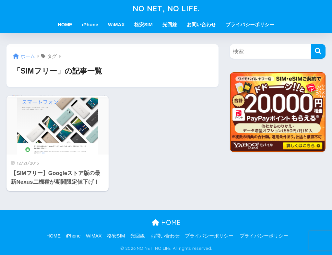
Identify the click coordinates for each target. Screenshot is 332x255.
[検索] (318, 51)
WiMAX (116, 24)
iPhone (90, 24)
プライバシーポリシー (250, 24)
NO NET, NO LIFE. (166, 8)
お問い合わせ (201, 24)
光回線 (169, 24)
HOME (65, 24)
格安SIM (143, 24)
